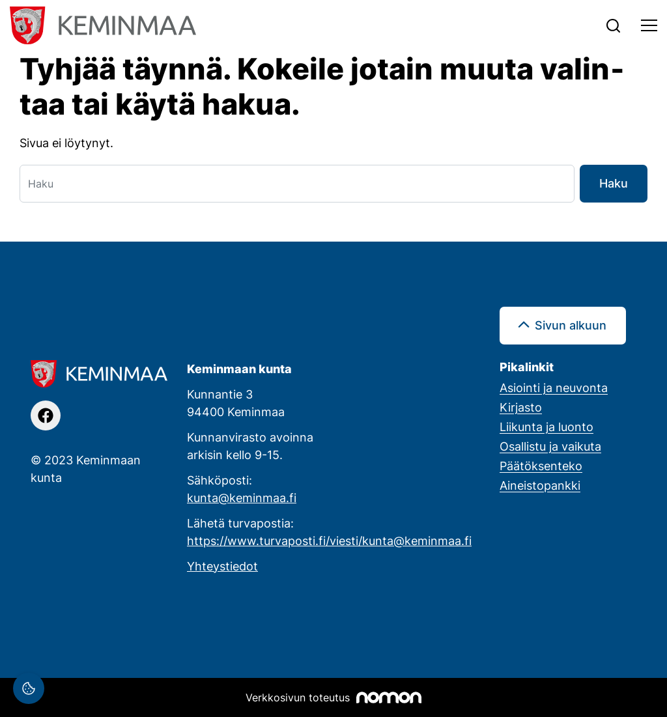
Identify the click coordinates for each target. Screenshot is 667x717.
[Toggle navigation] (649, 25)
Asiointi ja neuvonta (554, 387)
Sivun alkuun (570, 324)
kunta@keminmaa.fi (241, 497)
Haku (613, 183)
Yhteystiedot (222, 565)
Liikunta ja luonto (546, 426)
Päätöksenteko (541, 465)
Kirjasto (521, 407)
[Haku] (297, 184)
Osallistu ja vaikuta (550, 446)
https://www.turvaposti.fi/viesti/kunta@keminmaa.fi (329, 540)
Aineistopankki (540, 485)
